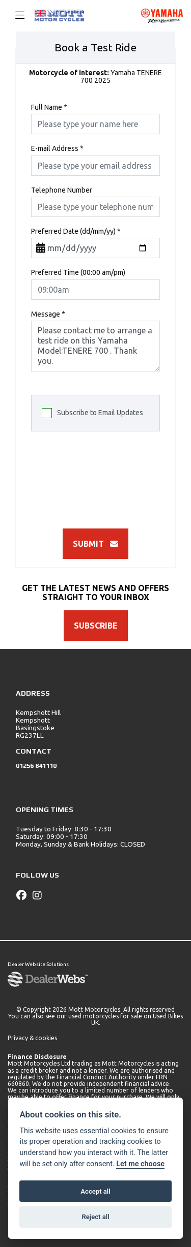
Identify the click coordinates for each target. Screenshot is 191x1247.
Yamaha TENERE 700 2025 (95, 76)
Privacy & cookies (32, 1038)
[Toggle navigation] (15, 15)
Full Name (49, 107)
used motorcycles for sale (105, 1016)
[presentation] (108, 476)
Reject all (95, 1217)
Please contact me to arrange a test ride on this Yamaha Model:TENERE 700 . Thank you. (95, 346)
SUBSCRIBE (96, 625)
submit (95, 543)
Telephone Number (61, 190)
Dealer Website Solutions (38, 964)
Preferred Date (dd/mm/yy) (76, 231)
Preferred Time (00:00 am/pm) (78, 272)
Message (48, 314)
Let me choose (140, 1164)
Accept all (95, 1191)
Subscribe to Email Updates (92, 413)
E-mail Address (57, 148)
